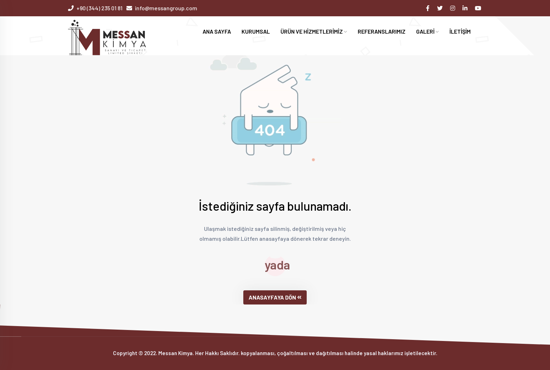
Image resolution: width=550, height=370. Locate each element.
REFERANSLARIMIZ (382, 31)
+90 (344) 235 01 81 (99, 8)
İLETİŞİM (460, 31)
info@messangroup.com (166, 8)
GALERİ (427, 31)
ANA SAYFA (217, 31)
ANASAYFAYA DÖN (275, 297)
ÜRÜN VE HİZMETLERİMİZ (313, 31)
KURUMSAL (256, 31)
